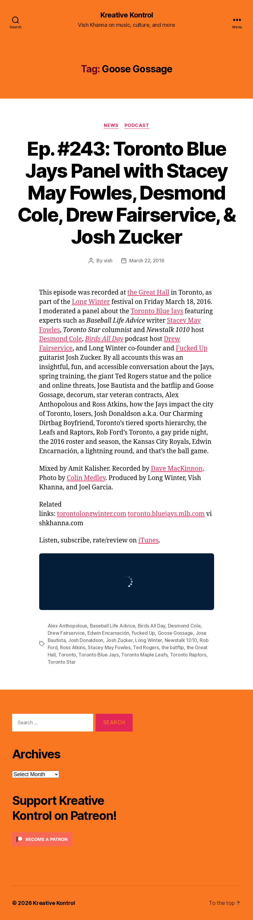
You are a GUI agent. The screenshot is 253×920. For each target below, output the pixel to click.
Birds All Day (104, 339)
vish (108, 261)
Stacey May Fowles (109, 647)
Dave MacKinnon (177, 469)
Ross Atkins (72, 647)
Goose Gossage (175, 633)
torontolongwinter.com (91, 514)
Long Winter (91, 302)
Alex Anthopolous (67, 626)
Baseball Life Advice (112, 626)
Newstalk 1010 (181, 640)
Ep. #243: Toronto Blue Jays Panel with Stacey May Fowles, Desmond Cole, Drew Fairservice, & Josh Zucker (126, 192)
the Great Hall (148, 293)
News (111, 125)
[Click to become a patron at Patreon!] (72, 839)
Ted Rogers (146, 647)
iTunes (148, 540)
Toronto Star (62, 662)
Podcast (137, 125)
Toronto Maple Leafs (144, 655)
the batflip (172, 647)
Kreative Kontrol (126, 15)
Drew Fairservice (66, 633)
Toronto (67, 655)
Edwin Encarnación (108, 633)
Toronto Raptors (188, 655)
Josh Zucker (119, 640)
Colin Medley (86, 478)
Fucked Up (191, 348)
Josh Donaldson (85, 640)
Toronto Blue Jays (157, 311)
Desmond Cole (60, 339)
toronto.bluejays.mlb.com (166, 514)
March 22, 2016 (146, 261)
